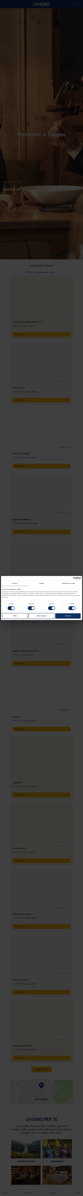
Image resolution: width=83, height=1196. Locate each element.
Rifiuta (15, 615)
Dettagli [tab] (41, 583)
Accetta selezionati (41, 615)
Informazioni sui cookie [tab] (68, 583)
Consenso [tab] (14, 583)
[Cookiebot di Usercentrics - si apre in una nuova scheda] (70, 578)
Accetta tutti (68, 615)
